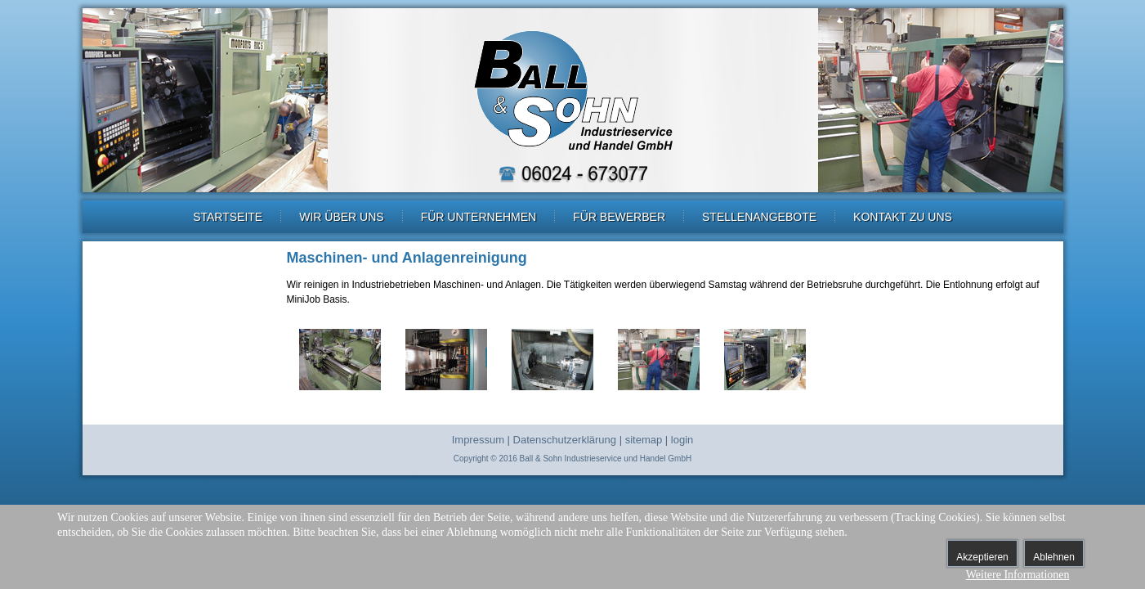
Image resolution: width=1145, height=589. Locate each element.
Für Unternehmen (479, 216)
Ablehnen (1054, 557)
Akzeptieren (982, 557)
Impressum (478, 440)
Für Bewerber (619, 216)
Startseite (227, 216)
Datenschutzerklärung (564, 440)
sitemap (644, 440)
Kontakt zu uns (902, 216)
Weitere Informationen (1018, 575)
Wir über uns (341, 216)
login (682, 440)
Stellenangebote (759, 216)
